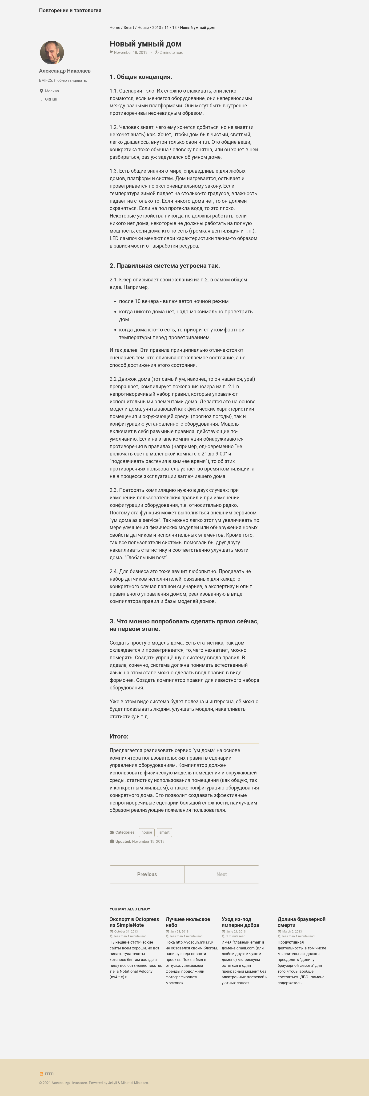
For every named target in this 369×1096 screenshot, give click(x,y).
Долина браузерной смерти (302, 964)
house (146, 874)
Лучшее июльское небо (188, 964)
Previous (147, 916)
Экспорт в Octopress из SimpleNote (134, 964)
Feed (46, 1074)
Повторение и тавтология (70, 10)
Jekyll (112, 1083)
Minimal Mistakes (135, 1083)
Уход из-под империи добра (240, 964)
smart (164, 874)
